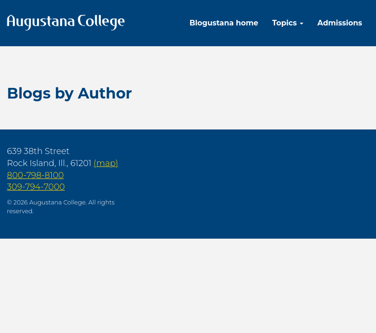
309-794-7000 (36, 187)
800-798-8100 (35, 175)
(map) (105, 163)
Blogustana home (224, 22)
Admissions (339, 22)
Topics (287, 22)
